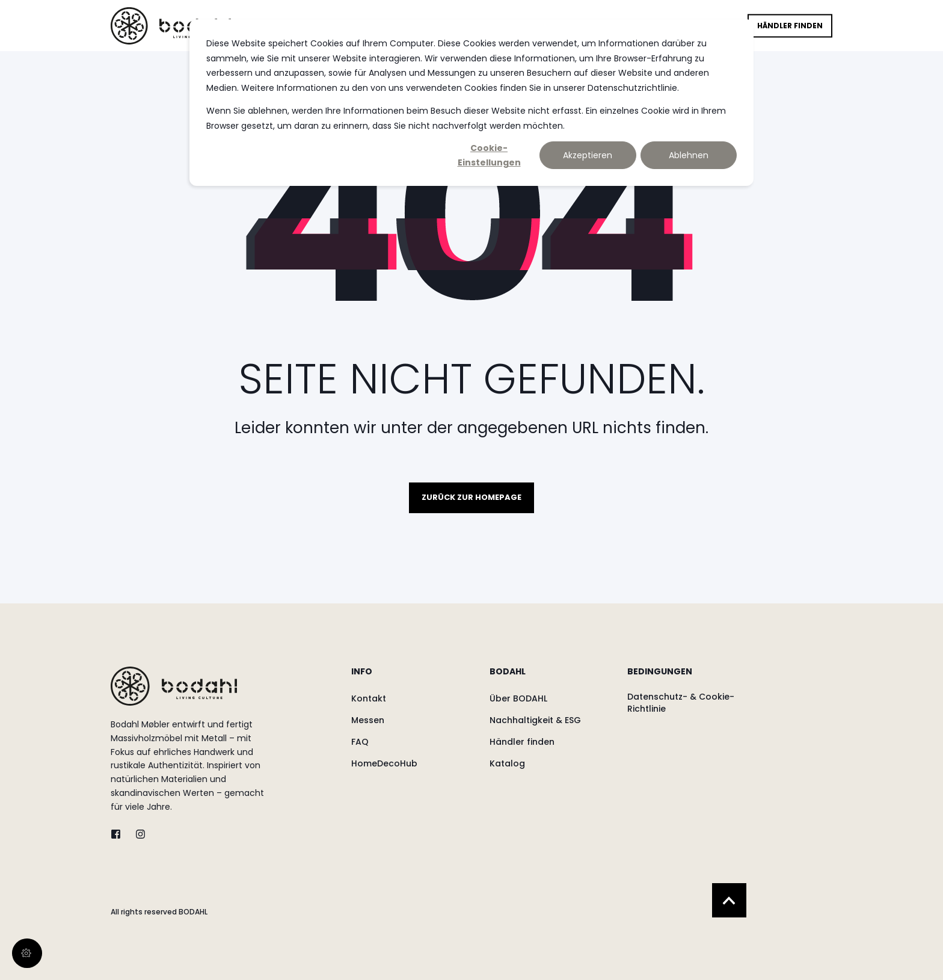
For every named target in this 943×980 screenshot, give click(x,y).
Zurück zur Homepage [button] (471, 497)
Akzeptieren (587, 155)
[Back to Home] (171, 25)
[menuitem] (412, 677)
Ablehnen (688, 155)
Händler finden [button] (790, 25)
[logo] (174, 686)
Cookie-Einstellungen (489, 155)
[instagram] (137, 834)
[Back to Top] (729, 900)
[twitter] (119, 834)
